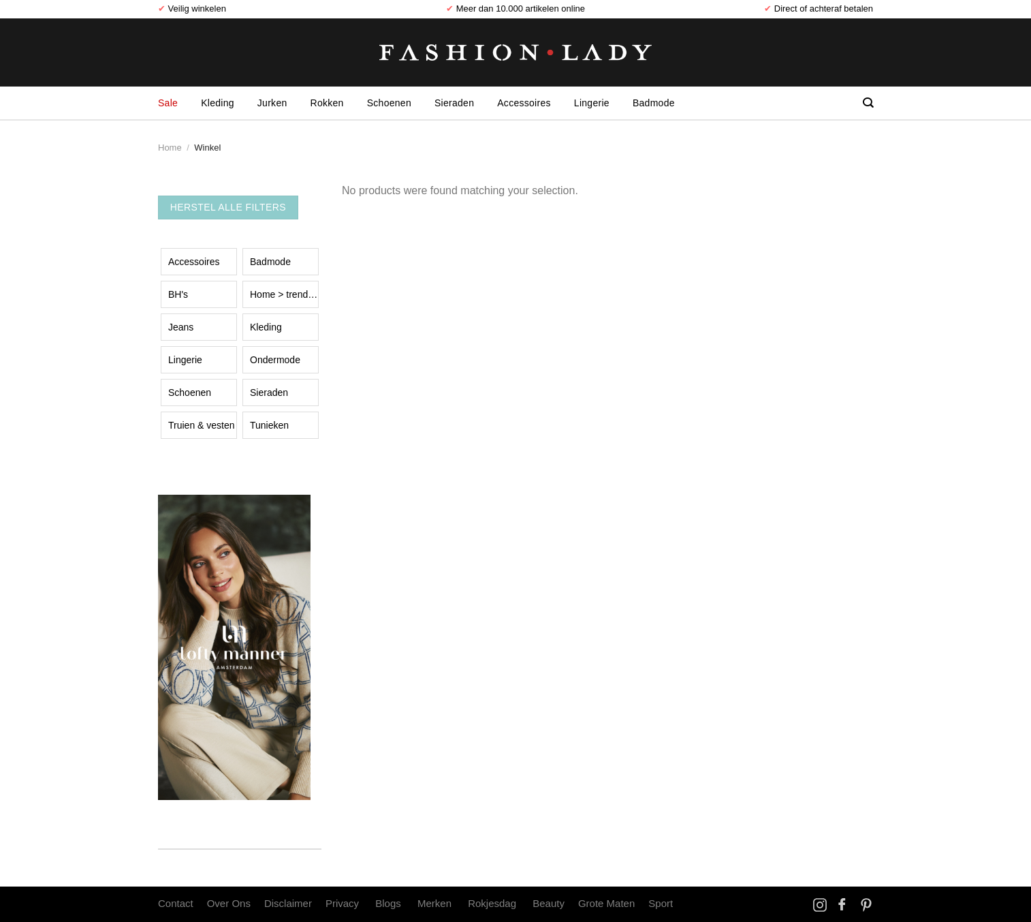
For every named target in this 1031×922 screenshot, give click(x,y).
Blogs (388, 903)
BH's (178, 294)
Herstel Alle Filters (228, 207)
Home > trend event (284, 294)
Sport (660, 903)
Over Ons (229, 903)
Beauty (549, 903)
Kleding (217, 102)
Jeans (180, 327)
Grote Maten (606, 903)
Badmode (654, 102)
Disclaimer (288, 903)
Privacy (342, 903)
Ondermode (275, 359)
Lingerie (591, 102)
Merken (434, 903)
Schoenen (389, 102)
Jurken (272, 102)
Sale (168, 102)
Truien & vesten (201, 425)
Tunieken (269, 425)
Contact (175, 903)
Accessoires (524, 102)
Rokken (327, 102)
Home (170, 147)
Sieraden (454, 102)
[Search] (868, 103)
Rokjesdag (492, 903)
